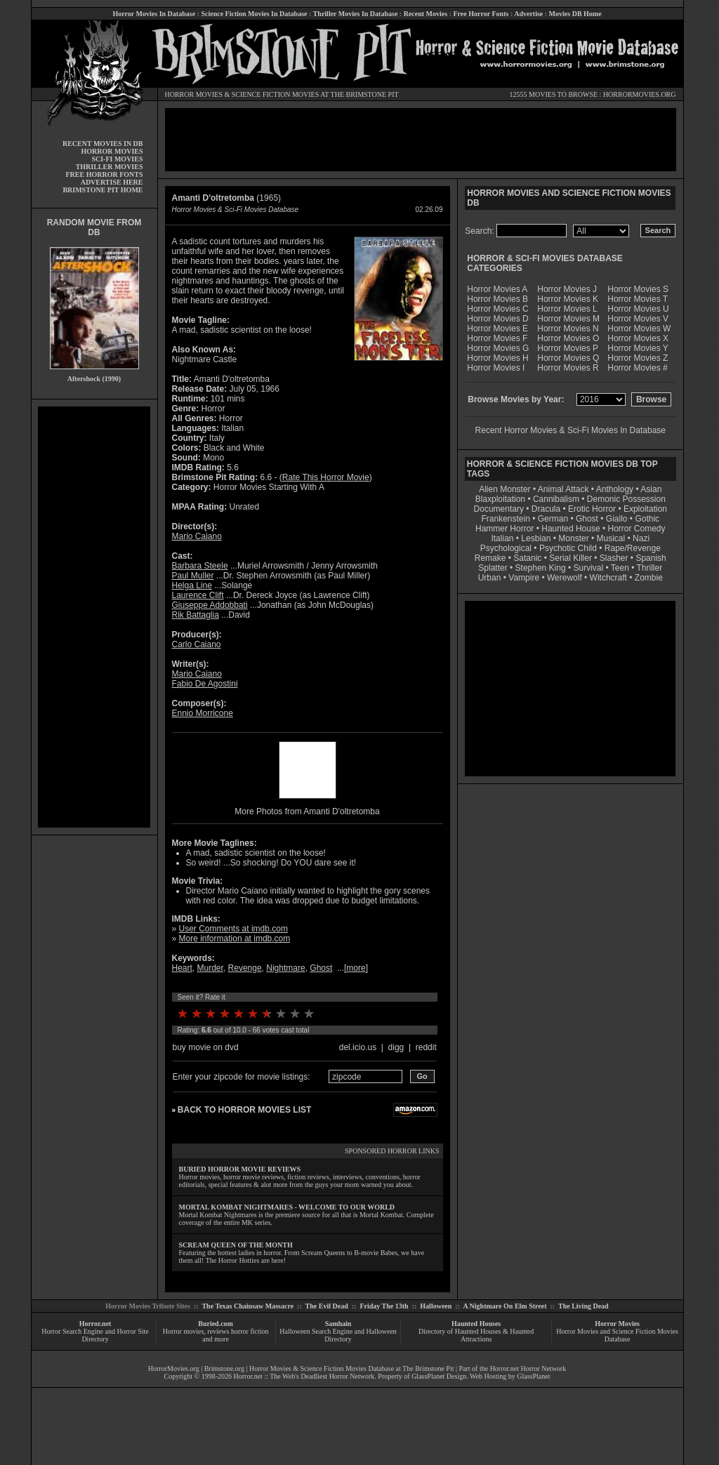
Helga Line (192, 585)
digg (396, 1047)
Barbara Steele (200, 566)
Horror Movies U (637, 309)
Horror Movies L (567, 309)
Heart (182, 968)
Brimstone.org (224, 1368)
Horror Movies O (568, 338)
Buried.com (215, 1323)
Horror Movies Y (637, 348)
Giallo (617, 519)
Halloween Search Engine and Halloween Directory (338, 1335)
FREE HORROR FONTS (104, 174)
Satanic (527, 558)
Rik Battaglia (195, 615)
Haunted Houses (476, 1323)
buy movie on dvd (206, 1047)
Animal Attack (563, 489)
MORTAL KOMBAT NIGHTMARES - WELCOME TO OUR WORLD (287, 1207)
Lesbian (537, 538)
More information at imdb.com (235, 938)
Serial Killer (570, 558)
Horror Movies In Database (153, 14)
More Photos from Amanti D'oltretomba (307, 811)
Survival (589, 568)
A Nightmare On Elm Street (504, 1306)
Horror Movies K (567, 299)
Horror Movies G (498, 348)
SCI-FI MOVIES (117, 159)
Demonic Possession (626, 499)
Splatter (492, 568)
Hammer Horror (504, 528)
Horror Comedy (637, 528)
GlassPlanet (533, 1376)
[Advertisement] (94, 617)
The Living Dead (583, 1306)
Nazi (641, 538)
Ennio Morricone (202, 713)
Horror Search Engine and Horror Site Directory (94, 1335)
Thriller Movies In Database (355, 14)
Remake (490, 558)
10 (309, 1014)
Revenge (245, 968)
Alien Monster (504, 489)
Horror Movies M (568, 319)
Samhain (338, 1323)
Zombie (649, 578)
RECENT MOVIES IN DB (102, 143)
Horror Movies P (567, 348)
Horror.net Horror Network (528, 1368)
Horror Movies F (497, 338)
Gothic (647, 519)
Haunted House (570, 528)
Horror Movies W (639, 328)
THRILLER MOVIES (109, 167)
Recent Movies (425, 14)
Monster (573, 538)
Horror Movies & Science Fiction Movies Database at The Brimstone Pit (351, 1368)
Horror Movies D (497, 319)
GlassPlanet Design (438, 1376)
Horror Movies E (497, 328)
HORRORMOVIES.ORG (639, 94)
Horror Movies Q (568, 358)
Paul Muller (193, 576)
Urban (489, 578)
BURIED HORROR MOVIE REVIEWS (240, 1169)
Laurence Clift (198, 595)
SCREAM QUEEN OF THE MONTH (236, 1245)
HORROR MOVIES (194, 94)
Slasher (614, 558)
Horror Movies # (637, 368)
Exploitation (645, 509)
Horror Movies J (567, 289)
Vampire (523, 578)
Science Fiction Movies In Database (254, 14)
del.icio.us (357, 1047)
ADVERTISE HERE (112, 182)
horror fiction (250, 1331)
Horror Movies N (567, 328)
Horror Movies (617, 1323)
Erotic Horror (592, 509)
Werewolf (564, 578)
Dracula (546, 509)
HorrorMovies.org (173, 1368)
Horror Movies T (637, 299)
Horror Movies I (496, 368)
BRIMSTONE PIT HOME (102, 190)
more (355, 968)
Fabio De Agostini (205, 684)
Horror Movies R (567, 368)
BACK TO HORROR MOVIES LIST (244, 1110)
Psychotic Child (568, 548)
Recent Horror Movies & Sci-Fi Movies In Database (570, 430)
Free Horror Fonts (481, 14)
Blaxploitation (500, 499)
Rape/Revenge (633, 548)
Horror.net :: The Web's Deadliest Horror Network (304, 1376)
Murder (210, 968)
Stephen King (540, 568)
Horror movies (183, 1331)
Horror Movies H (497, 358)
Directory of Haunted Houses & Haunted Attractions (476, 1335)
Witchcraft (608, 578)
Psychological (506, 548)
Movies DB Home (575, 14)
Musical (611, 538)
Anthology (614, 489)
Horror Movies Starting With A (268, 487)
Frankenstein (505, 519)
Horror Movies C (497, 309)
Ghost (321, 968)
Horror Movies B (497, 299)
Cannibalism (556, 499)
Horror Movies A (497, 289)
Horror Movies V (637, 319)
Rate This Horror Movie (325, 477)
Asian (650, 489)
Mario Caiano (197, 536)
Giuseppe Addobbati (210, 605)
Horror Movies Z (637, 358)
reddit (426, 1047)
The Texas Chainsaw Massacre (247, 1306)
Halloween (435, 1306)
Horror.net (95, 1323)
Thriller (650, 568)
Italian (502, 538)
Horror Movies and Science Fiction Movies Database (617, 1335)
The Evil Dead (326, 1306)
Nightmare (285, 968)
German (553, 519)
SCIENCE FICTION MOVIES (275, 94)
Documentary (499, 509)
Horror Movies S (637, 289)
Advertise (528, 14)
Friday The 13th (384, 1306)
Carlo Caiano (196, 644)
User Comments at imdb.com (233, 929)
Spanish (650, 558)
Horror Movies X (637, 338)
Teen (620, 568)
